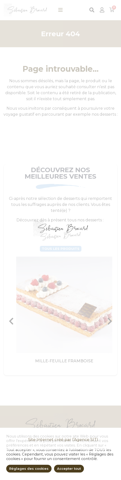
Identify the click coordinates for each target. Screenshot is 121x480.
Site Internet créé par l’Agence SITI (63, 469)
